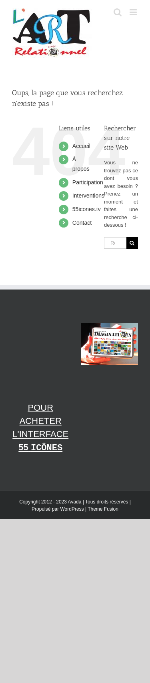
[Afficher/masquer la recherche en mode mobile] (118, 12)
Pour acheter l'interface (40, 428)
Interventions (88, 195)
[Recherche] (132, 243)
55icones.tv (86, 209)
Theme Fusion (103, 509)
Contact (82, 223)
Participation (87, 182)
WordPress (72, 509)
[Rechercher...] (115, 243)
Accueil (81, 146)
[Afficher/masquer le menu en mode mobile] (134, 12)
